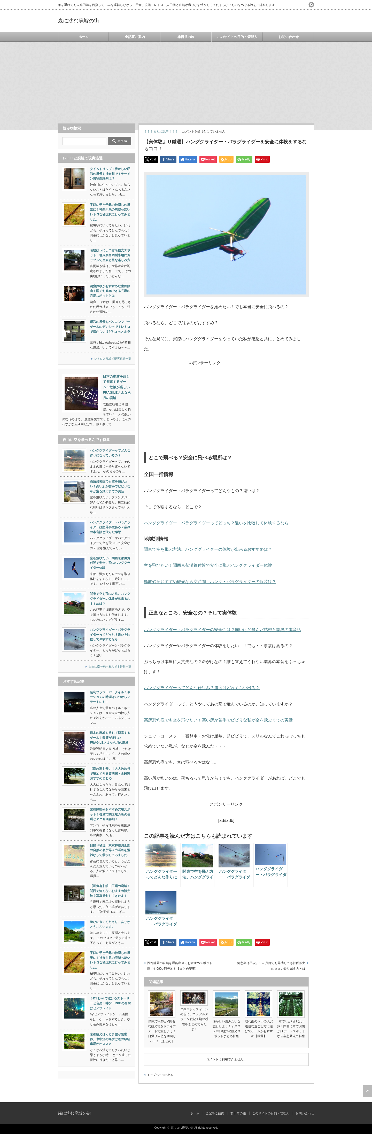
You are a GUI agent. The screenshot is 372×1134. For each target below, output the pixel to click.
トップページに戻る (160, 1074)
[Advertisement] (186, 80)
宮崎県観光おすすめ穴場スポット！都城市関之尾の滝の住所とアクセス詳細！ (110, 814)
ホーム (84, 37)
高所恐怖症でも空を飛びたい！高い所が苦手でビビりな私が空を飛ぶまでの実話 (218, 720)
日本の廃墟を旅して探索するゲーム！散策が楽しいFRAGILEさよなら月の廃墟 (110, 737)
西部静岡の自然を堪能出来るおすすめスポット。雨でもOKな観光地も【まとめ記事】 (181, 965)
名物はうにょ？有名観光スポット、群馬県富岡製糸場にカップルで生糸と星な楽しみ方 (110, 255)
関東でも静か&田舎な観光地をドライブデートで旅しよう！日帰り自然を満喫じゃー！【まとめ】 (162, 1031)
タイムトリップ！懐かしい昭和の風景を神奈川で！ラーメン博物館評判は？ (110, 173)
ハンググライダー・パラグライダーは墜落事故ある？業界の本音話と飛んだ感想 (110, 527)
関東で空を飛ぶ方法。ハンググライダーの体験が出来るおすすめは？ (208, 549)
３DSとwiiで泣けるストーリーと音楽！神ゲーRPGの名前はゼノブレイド (110, 1003)
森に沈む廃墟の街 (78, 21)
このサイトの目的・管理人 (237, 37)
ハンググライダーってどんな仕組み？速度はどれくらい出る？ (202, 688)
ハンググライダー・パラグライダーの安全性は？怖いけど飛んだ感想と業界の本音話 (222, 629)
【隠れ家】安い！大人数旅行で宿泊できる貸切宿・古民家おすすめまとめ (110, 773)
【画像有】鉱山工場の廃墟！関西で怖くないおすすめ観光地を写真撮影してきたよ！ (110, 890)
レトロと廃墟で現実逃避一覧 (112, 358)
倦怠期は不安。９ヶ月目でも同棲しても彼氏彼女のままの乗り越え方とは (271, 965)
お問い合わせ (288, 37)
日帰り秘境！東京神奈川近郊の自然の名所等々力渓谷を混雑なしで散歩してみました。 (110, 850)
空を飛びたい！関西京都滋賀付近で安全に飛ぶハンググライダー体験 (208, 565)
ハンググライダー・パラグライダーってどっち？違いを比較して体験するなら (216, 523)
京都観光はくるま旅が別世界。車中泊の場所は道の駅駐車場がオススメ (110, 1039)
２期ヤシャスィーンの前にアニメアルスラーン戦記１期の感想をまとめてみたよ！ (194, 1019)
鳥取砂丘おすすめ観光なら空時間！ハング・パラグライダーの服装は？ (210, 581)
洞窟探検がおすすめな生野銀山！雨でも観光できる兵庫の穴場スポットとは (110, 291)
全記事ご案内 (135, 37)
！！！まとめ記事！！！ (161, 131)
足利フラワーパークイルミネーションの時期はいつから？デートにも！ (110, 697)
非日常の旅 (185, 37)
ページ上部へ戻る (367, 1091)
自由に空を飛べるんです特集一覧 (110, 666)
